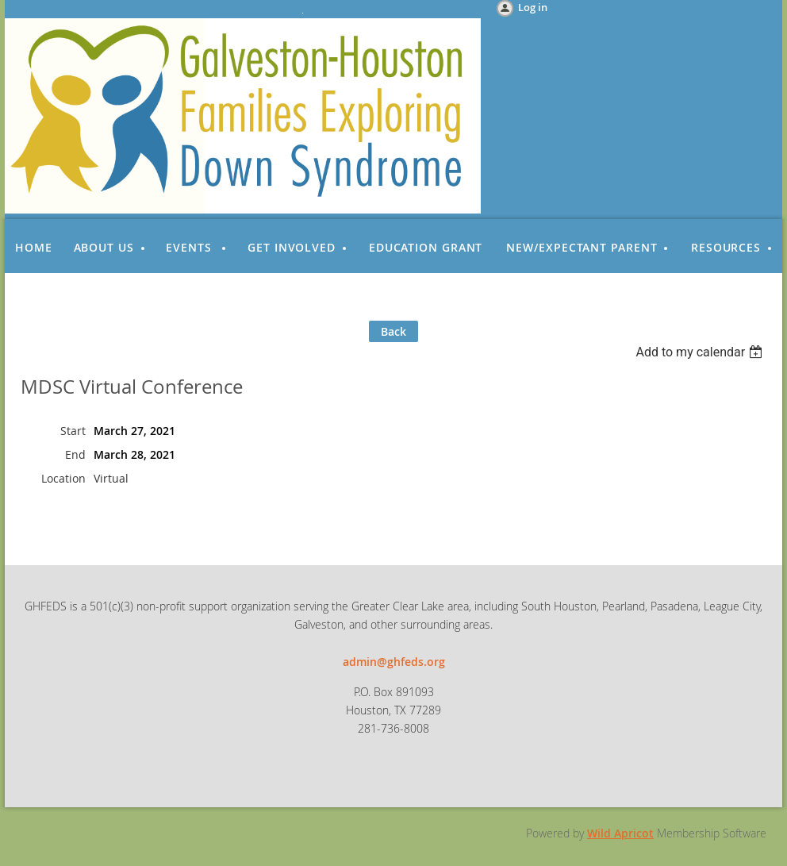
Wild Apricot (620, 833)
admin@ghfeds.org (394, 661)
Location (63, 478)
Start (73, 430)
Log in (532, 7)
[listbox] (700, 352)
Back (393, 331)
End (75, 454)
